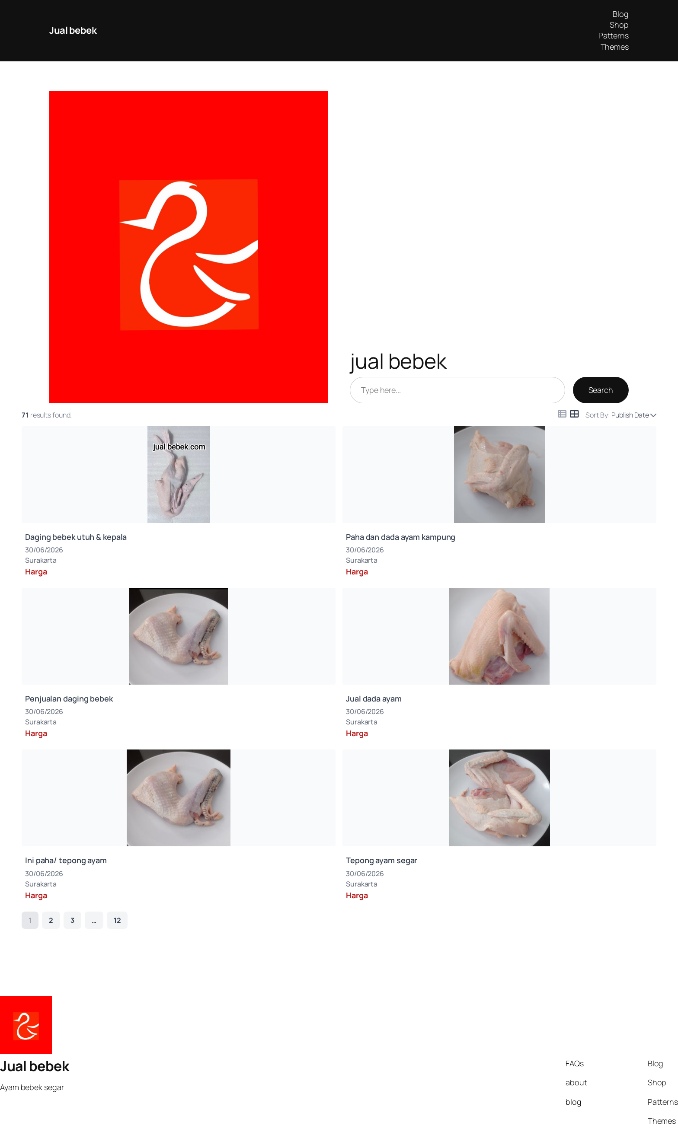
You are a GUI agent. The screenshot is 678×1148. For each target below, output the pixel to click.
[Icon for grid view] (574, 413)
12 (117, 920)
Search (600, 390)
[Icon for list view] (562, 414)
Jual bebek (72, 30)
